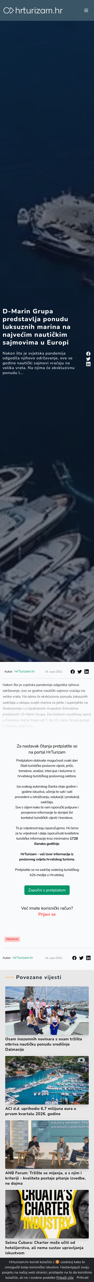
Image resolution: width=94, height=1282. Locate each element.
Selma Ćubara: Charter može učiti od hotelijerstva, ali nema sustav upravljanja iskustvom (44, 1248)
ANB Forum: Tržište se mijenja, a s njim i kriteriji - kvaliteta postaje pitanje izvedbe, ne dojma (45, 1178)
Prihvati (82, 1277)
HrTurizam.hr (25, 671)
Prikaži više (65, 1277)
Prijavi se (47, 914)
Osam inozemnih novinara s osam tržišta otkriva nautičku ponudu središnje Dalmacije (43, 1044)
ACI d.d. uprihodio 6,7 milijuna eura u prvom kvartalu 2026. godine (40, 1111)
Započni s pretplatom (47, 890)
